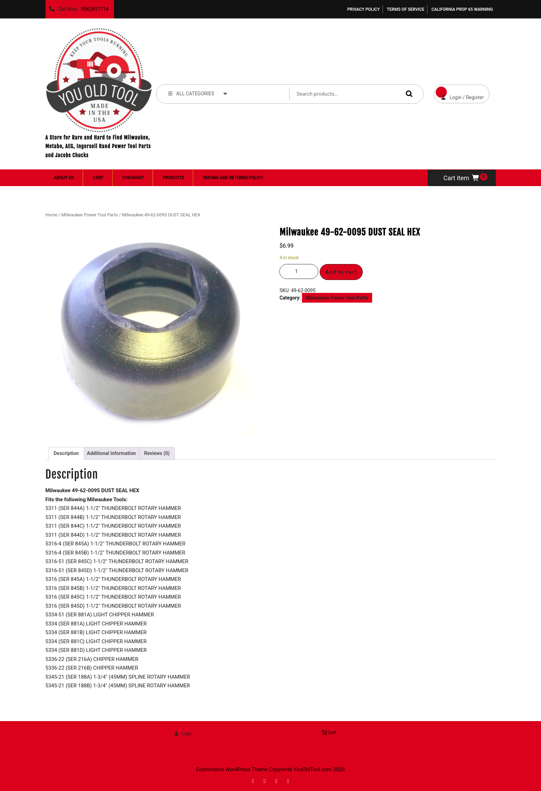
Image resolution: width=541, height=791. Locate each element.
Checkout (133, 177)
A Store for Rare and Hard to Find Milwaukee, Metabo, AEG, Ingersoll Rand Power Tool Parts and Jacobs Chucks (98, 146)
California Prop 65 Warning (462, 9)
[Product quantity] (298, 271)
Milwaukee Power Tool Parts (90, 214)
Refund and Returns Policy (233, 177)
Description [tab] (66, 453)
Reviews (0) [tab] (157, 453)
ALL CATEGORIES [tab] (198, 93)
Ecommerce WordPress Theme (232, 769)
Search (407, 93)
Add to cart (341, 272)
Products (173, 177)
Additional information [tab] (111, 453)
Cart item (461, 178)
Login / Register (459, 92)
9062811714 (93, 7)
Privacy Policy (363, 9)
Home (52, 214)
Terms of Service (405, 9)
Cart (98, 177)
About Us (64, 177)
